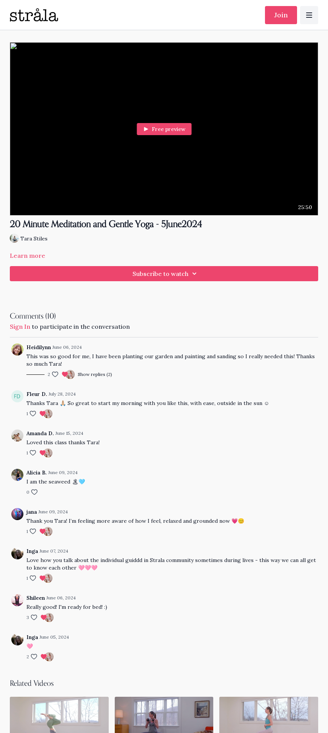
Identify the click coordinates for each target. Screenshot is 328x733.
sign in (20, 326)
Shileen (35, 597)
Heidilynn (38, 347)
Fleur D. (36, 394)
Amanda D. (40, 433)
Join (281, 15)
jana (31, 511)
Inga (32, 551)
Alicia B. (36, 472)
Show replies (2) (95, 374)
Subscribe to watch (165, 273)
